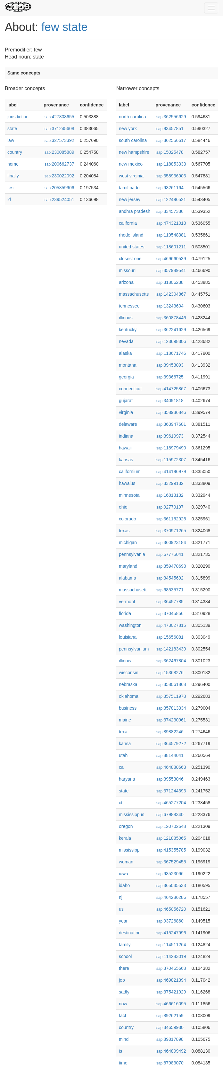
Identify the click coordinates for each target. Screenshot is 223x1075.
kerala (125, 838)
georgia (126, 376)
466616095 (170, 1003)
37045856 (169, 613)
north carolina (132, 116)
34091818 (169, 400)
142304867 (170, 294)
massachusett (132, 589)
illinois (125, 660)
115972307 (170, 459)
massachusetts (134, 294)
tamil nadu (129, 187)
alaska (125, 353)
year (123, 920)
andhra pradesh (134, 211)
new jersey (129, 199)
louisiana (127, 637)
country (14, 152)
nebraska (128, 684)
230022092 (59, 175)
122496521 (170, 199)
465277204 (170, 802)
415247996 (170, 932)
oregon (126, 826)
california (128, 223)
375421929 (170, 991)
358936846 (170, 412)
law (10, 140)
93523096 (169, 873)
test (11, 187)
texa (123, 731)
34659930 (169, 1027)
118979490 (170, 447)
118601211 (170, 246)
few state (64, 27)
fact (122, 1015)
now (123, 1003)
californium (130, 471)
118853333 (170, 164)
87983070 (169, 1062)
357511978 (170, 696)
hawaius (127, 483)
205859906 (59, 187)
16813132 (169, 495)
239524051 (59, 199)
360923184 (170, 542)
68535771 (169, 589)
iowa (123, 873)
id (9, 199)
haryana (127, 779)
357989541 (170, 270)
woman (126, 861)
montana (127, 365)
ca (121, 767)
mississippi (130, 850)
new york (128, 128)
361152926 (170, 518)
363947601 (170, 424)
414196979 (170, 471)
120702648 (170, 826)
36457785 (169, 601)
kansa (125, 743)
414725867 (170, 388)
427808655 (59, 116)
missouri (127, 270)
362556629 (170, 116)
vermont (127, 601)
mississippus (131, 814)
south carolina (133, 140)
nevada (126, 341)
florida (125, 613)
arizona (126, 282)
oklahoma (128, 696)
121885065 (170, 838)
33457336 (169, 211)
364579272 (170, 743)
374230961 (170, 719)
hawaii (125, 447)
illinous (126, 317)
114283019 (170, 956)
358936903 (170, 175)
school (125, 956)
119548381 (170, 235)
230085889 (59, 152)
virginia (126, 412)
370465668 (170, 968)
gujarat (126, 400)
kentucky (127, 329)
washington (130, 625)
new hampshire (134, 152)
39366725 (169, 376)
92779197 (169, 507)
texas (124, 530)
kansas (126, 459)
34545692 (169, 577)
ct (120, 802)
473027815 (170, 625)
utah (123, 755)
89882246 (169, 731)
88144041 (169, 755)
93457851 (169, 128)
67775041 (169, 554)
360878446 (170, 317)
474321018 (170, 223)
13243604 (169, 305)
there (124, 968)
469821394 (170, 980)
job (122, 980)
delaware (128, 424)
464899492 (170, 1051)
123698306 (170, 341)
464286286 (170, 897)
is (120, 1051)
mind (123, 1039)
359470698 (170, 566)
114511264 (170, 944)
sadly (124, 991)
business (127, 708)
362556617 (170, 140)
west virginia (131, 175)
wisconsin (128, 672)
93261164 (169, 187)
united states (131, 246)
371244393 (170, 790)
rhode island (131, 235)
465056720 (170, 909)
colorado (127, 518)
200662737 (59, 164)
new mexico (131, 164)
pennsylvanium (134, 648)
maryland (128, 566)
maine (125, 719)
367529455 (170, 861)
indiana (126, 436)
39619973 (169, 436)
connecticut (130, 388)
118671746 (170, 353)
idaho (124, 885)
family (125, 944)
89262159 (169, 1015)
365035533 (170, 885)
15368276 (169, 672)
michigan (128, 542)
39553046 (169, 779)
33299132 (169, 483)
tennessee (129, 305)
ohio (123, 507)
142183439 (170, 648)
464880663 (170, 767)
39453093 (169, 365)
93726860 (169, 920)
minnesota (129, 495)
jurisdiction (18, 116)
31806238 (169, 282)
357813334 (170, 708)
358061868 (170, 684)
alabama (127, 577)
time (123, 1062)
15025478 (169, 152)
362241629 (170, 329)
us (121, 909)
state (12, 128)
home (13, 164)
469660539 (170, 258)
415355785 (170, 850)
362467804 (170, 660)
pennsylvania (132, 554)
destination (130, 932)
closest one (130, 258)
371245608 (59, 128)
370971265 (170, 530)
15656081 (169, 637)
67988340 (169, 814)
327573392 (59, 140)
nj (120, 897)
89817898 (169, 1039)
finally (13, 175)
